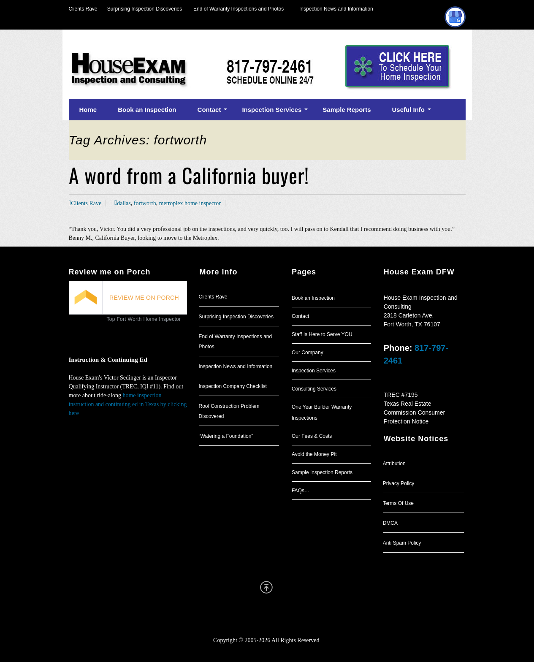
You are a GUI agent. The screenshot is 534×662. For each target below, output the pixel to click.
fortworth (145, 203)
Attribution (394, 464)
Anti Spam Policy (402, 543)
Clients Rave (83, 9)
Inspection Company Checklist (233, 386)
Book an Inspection (313, 298)
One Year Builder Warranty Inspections (322, 412)
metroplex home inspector (190, 203)
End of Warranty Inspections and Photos (240, 9)
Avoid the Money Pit (314, 454)
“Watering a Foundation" (226, 436)
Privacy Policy (399, 483)
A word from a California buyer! (189, 175)
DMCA (390, 523)
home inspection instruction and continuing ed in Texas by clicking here (128, 404)
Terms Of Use (398, 503)
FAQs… (300, 491)
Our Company (307, 352)
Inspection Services (314, 371)
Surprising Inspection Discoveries (140, 9)
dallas (124, 203)
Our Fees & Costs (312, 436)
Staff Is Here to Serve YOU (322, 334)
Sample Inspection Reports (322, 472)
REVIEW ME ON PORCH (144, 297)
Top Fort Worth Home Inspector (144, 319)
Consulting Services (314, 389)
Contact (300, 316)
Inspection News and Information (336, 9)
